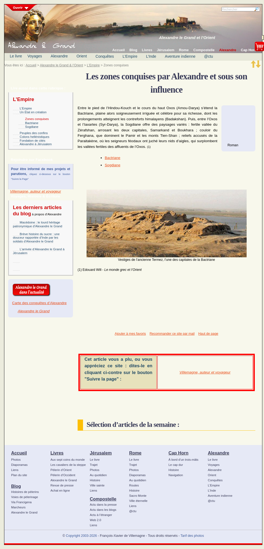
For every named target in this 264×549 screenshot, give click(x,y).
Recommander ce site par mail (172, 334)
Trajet (93, 464)
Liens (14, 470)
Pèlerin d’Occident (62, 475)
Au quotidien (98, 475)
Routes (134, 485)
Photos (16, 459)
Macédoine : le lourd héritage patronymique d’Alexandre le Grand (37, 224)
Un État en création (33, 112)
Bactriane (32, 123)
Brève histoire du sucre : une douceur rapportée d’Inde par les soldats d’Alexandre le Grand (36, 237)
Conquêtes (105, 56)
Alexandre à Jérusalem (36, 144)
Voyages (34, 56)
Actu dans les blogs (103, 509)
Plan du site (19, 475)
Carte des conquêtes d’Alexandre (39, 303)
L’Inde (151, 56)
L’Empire (130, 56)
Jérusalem (101, 452)
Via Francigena (21, 502)
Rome (135, 452)
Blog (16, 486)
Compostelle (103, 498)
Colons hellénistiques (34, 136)
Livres (56, 452)
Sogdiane (32, 126)
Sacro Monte (138, 495)
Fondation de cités (32, 140)
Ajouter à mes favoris (130, 334)
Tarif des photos (192, 536)
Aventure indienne (180, 56)
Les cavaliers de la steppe (68, 464)
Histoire (95, 480)
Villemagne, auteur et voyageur (35, 191)
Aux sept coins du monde (67, 459)
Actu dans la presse (103, 504)
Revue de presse (62, 485)
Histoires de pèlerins (25, 491)
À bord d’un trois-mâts (183, 459)
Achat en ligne (60, 490)
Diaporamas (19, 464)
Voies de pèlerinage (24, 497)
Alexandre (59, 56)
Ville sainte (97, 485)
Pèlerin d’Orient (61, 470)
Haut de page (208, 334)
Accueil (31, 65)
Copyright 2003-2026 (81, 536)
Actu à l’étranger (101, 514)
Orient (82, 56)
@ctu (208, 56)
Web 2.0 (95, 520)
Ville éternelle (138, 500)
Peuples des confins (34, 133)
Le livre (16, 56)
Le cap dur (175, 464)
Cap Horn (178, 452)
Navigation (175, 475)
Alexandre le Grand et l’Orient (187, 37)
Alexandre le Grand (33, 311)
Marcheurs (18, 507)
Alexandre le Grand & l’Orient (61, 65)
